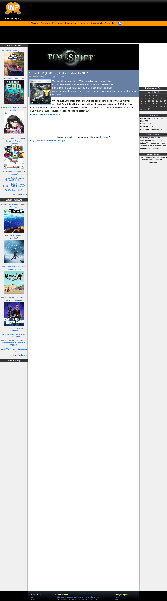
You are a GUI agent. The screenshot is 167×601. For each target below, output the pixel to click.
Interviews (71, 23)
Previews (57, 23)
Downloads (96, 23)
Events (83, 23)
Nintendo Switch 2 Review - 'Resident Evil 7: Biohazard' (14, 185)
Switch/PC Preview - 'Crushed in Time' (14, 350)
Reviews (45, 23)
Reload (105, 137)
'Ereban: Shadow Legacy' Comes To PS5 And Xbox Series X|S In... (77, 599)
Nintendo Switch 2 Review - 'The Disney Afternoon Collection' (14, 141)
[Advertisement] (83, 35)
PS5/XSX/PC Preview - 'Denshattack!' (14, 329)
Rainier (35, 77)
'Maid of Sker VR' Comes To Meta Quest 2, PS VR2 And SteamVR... (77, 597)
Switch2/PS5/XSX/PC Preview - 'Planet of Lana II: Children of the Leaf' (13, 343)
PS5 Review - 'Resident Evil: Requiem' (13, 173)
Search (109, 23)
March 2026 (153, 92)
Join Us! (117, 599)
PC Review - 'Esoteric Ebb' (13, 79)
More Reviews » (20, 194)
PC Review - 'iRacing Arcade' (14, 51)
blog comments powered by (47, 140)
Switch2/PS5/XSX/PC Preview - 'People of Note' (13, 335)
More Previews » (20, 355)
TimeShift (153, 115)
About (117, 597)
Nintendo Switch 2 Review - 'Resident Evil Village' (14, 179)
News (31, 597)
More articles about (45, 114)
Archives (32, 599)
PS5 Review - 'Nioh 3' (13, 190)
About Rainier (153, 135)
